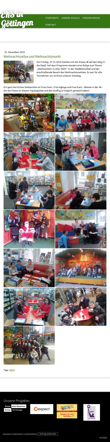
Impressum (7, 434)
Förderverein (91, 18)
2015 (12, 370)
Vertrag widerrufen (48, 434)
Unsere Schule (70, 18)
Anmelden (103, 437)
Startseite (52, 18)
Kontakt (50, 24)
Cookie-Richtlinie (30, 434)
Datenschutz (17, 434)
